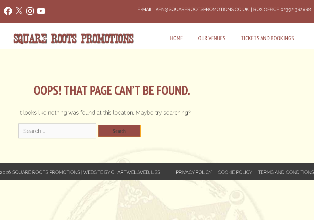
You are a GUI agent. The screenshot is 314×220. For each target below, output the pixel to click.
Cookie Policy (235, 172)
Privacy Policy (194, 172)
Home (176, 38)
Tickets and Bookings (267, 38)
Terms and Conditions (286, 172)
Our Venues (211, 38)
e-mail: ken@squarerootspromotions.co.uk (194, 9)
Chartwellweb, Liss (135, 172)
